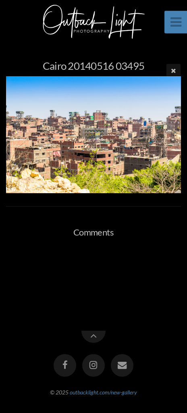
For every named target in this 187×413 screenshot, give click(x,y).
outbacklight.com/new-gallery (103, 392)
